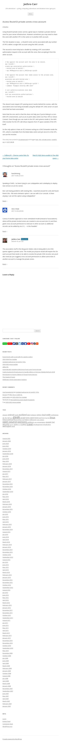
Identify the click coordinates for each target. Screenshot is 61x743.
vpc (4, 142)
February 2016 (7, 504)
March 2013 (6, 572)
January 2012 (7, 608)
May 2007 (6, 696)
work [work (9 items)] (13, 426)
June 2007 (6, 694)
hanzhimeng (16, 173)
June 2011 (6, 625)
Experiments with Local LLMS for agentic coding (17, 357)
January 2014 (7, 547)
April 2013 (6, 570)
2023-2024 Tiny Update (10, 359)
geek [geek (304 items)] (16, 417)
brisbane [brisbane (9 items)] (33, 415)
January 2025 (7, 441)
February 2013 (7, 575)
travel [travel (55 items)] (30, 424)
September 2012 (8, 588)
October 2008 (7, 673)
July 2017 (5, 474)
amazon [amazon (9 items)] (5, 415)
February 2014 (7, 545)
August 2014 (6, 532)
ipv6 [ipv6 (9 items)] (40, 418)
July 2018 (5, 456)
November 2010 (8, 643)
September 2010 (8, 648)
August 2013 (6, 560)
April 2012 (6, 600)
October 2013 (7, 555)
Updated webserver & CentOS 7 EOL (14, 362)
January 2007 (7, 706)
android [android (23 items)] (11, 414)
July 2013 (5, 562)
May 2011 (6, 628)
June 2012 (6, 595)
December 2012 (7, 580)
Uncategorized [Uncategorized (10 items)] (38, 424)
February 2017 (7, 479)
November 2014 (8, 529)
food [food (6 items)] (11, 418)
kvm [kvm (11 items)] (43, 418)
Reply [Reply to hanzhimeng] (4, 201)
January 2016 (7, 507)
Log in (4, 719)
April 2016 (6, 499)
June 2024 (6, 444)
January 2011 (7, 638)
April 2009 (6, 663)
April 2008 (6, 681)
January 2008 (7, 686)
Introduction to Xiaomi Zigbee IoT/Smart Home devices (20, 374)
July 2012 (5, 593)
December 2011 (7, 610)
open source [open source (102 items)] (10, 421)
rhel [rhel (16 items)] (53, 422)
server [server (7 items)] (11, 424)
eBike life (5, 367)
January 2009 (7, 671)
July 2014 (5, 534)
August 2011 (6, 620)
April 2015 (6, 522)
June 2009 (6, 661)
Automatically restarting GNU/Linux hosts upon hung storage (22, 369)
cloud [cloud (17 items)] (44, 415)
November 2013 (8, 552)
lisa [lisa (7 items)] (23, 420)
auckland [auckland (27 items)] (23, 414)
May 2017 (6, 476)
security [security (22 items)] (6, 424)
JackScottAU (6, 397)
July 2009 (5, 658)
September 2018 (8, 454)
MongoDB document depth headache (23, 400)
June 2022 (6, 446)
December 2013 (7, 550)
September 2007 (8, 691)
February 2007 (7, 704)
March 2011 (6, 633)
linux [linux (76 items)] (52, 417)
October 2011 (7, 615)
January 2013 (7, 577)
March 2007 (6, 701)
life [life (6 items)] (48, 418)
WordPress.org (7, 726)
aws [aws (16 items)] (28, 415)
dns (40, 139)
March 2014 (6, 542)
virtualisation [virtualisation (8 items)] (47, 424)
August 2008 (6, 676)
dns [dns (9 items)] (6, 418)
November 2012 (8, 582)
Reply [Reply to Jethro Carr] (4, 264)
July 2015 (5, 514)
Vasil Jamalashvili (8, 392)
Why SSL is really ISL (15, 395)
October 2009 (7, 656)
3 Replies (5, 27)
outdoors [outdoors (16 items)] (30, 422)
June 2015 (6, 517)
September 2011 (8, 618)
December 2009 (7, 653)
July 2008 (5, 678)
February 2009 (7, 668)
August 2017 (6, 471)
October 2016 (7, 489)
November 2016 (8, 486)
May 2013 (6, 567)
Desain (5, 395)
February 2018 (7, 464)
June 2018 (6, 459)
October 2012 (7, 585)
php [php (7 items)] (36, 422)
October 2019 (7, 449)
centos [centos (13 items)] (39, 415)
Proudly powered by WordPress (12, 739)
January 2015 (7, 527)
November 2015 (8, 509)
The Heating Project (9, 377)
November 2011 (8, 613)
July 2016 (5, 494)
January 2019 (7, 451)
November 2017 (8, 469)
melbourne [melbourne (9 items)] (32, 420)
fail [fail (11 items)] (8, 418)
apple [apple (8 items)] (16, 415)
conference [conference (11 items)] (54, 415)
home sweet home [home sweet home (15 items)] (32, 418)
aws (37, 139)
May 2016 (6, 497)
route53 (54, 139)
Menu (30, 14)
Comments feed (8, 724)
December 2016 (7, 484)
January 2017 (7, 481)
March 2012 (6, 603)
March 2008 (6, 683)
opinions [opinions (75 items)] (22, 421)
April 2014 (6, 540)
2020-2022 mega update (10, 364)
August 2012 (6, 590)
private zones (46, 139)
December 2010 (7, 641)
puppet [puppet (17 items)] (48, 422)
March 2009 (6, 666)
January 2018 (7, 466)
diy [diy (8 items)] (3, 418)
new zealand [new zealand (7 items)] (40, 420)
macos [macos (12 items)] (26, 420)
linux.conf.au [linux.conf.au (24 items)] (8, 419)
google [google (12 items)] (22, 418)
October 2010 (7, 646)
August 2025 (6, 438)
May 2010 (6, 651)
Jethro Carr (30, 4)
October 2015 (7, 512)
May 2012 (6, 598)
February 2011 (7, 635)
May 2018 (6, 461)
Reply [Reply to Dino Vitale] (4, 231)
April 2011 (6, 630)
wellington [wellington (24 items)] (7, 426)
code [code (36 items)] (48, 414)
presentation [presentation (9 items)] (41, 422)
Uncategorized (23, 139)
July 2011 (5, 623)
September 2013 (8, 557)
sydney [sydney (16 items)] (23, 424)
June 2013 (6, 565)
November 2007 (8, 689)
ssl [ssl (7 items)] (20, 424)
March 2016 (6, 502)
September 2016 (8, 492)
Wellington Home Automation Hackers (15, 380)
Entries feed (6, 721)
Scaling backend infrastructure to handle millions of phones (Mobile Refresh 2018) (29, 372)
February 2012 (7, 605)
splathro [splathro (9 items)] (16, 424)
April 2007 (6, 699)
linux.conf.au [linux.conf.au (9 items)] (18, 420)
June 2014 (6, 537)
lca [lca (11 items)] (46, 418)
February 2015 (7, 524)
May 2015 (6, 519)
